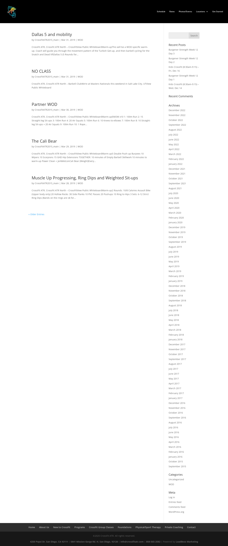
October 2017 (176, 354)
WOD (80, 39)
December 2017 (177, 344)
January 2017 (175, 398)
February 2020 (176, 217)
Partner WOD (44, 104)
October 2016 (176, 412)
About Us (44, 527)
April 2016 (174, 441)
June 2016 (174, 432)
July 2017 (173, 368)
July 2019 (173, 251)
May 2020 (174, 202)
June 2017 (174, 373)
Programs (79, 527)
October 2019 (176, 237)
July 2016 (173, 427)
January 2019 (175, 281)
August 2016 (175, 422)
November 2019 (177, 232)
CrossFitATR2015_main (47, 39)
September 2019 (177, 241)
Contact (191, 527)
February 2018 (176, 334)
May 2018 (174, 319)
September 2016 (177, 417)
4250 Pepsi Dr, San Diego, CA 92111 (49, 541)
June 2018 (174, 315)
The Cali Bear (44, 141)
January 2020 (175, 222)
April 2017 (174, 383)
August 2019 (175, 246)
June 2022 (174, 139)
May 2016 (174, 437)
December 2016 (177, 403)
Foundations (124, 527)
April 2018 (174, 324)
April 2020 (174, 207)
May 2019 (174, 261)
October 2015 (176, 461)
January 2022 (175, 163)
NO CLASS (41, 71)
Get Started (217, 11)
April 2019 (174, 266)
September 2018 (177, 300)
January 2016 (175, 456)
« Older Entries (36, 214)
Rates (172, 11)
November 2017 (177, 349)
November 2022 (177, 115)
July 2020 (173, 193)
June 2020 (174, 197)
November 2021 (177, 173)
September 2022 (177, 124)
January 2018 (175, 339)
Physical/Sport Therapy (148, 527)
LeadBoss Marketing (187, 541)
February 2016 (176, 451)
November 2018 (177, 290)
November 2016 (177, 407)
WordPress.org (176, 511)
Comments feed (177, 506)
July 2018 (173, 310)
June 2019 (174, 256)
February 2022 (176, 159)
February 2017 (176, 393)
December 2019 (177, 227)
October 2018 (176, 295)
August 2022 (175, 129)
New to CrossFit (61, 527)
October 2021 (176, 178)
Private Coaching (174, 527)
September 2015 (177, 466)
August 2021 (175, 188)
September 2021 (177, 183)
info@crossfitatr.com (132, 541)
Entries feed (175, 502)
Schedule (161, 11)
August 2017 (175, 363)
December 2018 (177, 285)
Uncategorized (176, 479)
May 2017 (174, 378)
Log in (172, 497)
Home (31, 527)
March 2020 (175, 212)
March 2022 (175, 154)
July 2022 (173, 134)
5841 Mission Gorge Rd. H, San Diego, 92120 (94, 541)
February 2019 (176, 276)
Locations (200, 11)
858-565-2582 (153, 541)
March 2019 (175, 271)
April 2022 (174, 149)
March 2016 (175, 446)
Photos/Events (185, 11)
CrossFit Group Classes (101, 527)
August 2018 (175, 305)
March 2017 (175, 388)
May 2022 (174, 144)
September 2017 (177, 359)
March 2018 (175, 329)
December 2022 (177, 110)
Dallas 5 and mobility (52, 34)
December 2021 (177, 168)
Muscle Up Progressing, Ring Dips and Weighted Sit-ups (85, 178)
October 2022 (176, 120)
